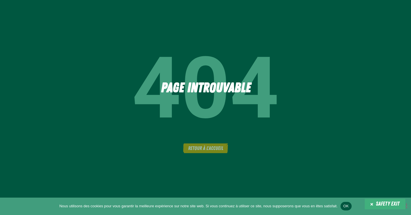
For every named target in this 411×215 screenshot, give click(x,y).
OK (346, 206)
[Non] (406, 205)
